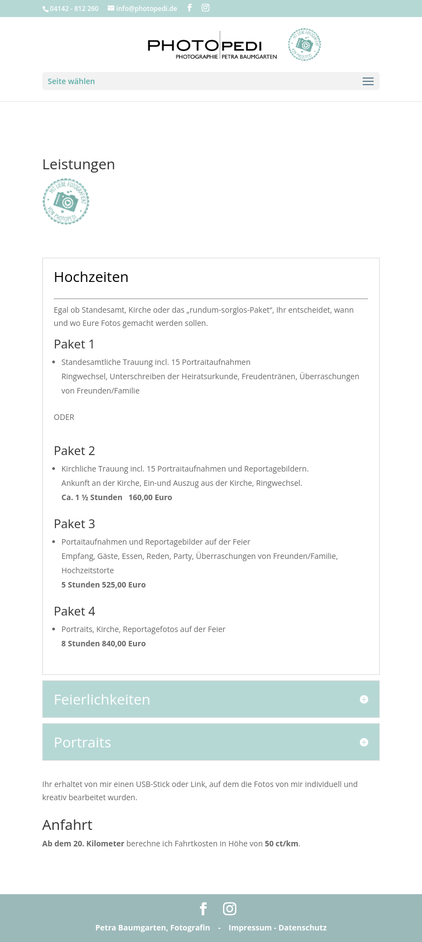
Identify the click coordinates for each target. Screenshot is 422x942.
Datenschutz (303, 927)
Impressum (250, 927)
